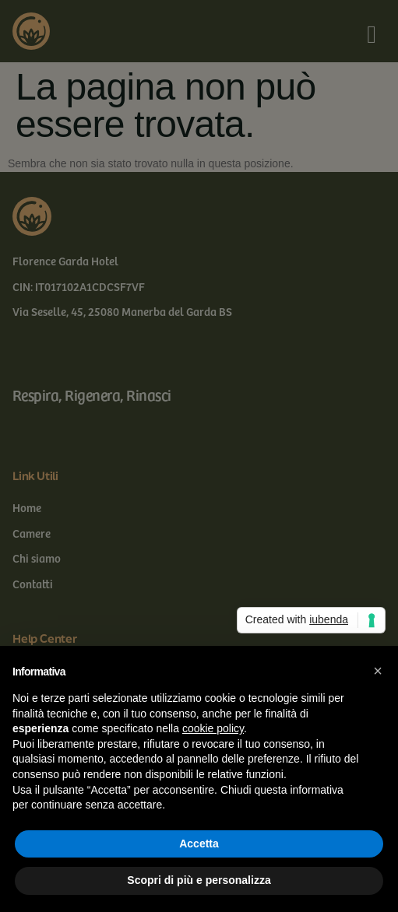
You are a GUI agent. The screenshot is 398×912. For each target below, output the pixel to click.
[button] (377, 670)
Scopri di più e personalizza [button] (198, 880)
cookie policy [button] (213, 728)
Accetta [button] (199, 843)
